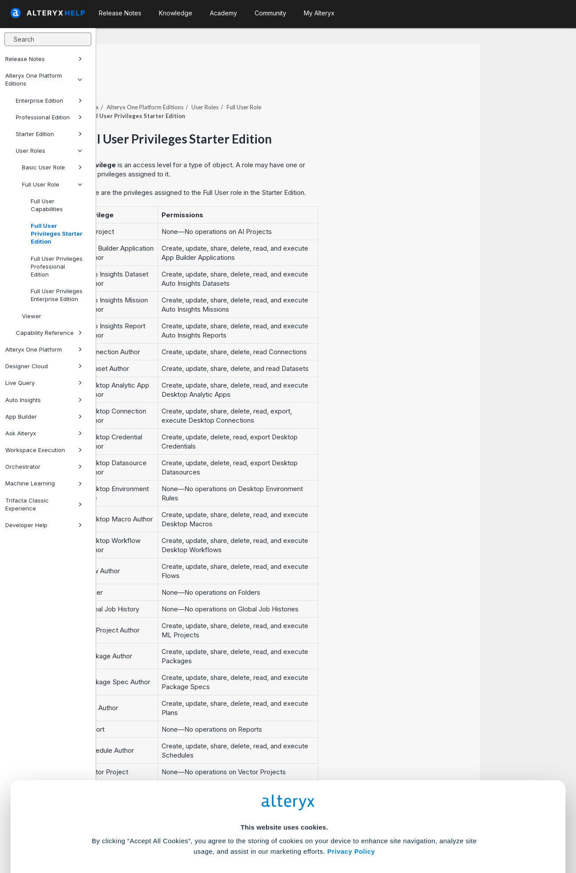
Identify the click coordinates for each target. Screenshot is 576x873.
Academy (223, 13)
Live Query (43, 382)
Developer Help (43, 524)
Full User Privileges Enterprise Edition (57, 294)
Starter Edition (49, 133)
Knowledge (175, 13)
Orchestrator (43, 466)
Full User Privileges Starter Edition (57, 233)
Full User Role (52, 184)
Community (270, 13)
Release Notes (43, 58)
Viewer (31, 316)
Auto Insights (43, 399)
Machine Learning (43, 483)
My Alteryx (319, 13)
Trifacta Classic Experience (43, 504)
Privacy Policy (351, 784)
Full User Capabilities (47, 205)
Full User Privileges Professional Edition (57, 266)
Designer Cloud (43, 366)
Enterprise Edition (49, 100)
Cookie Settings (284, 808)
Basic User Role (52, 167)
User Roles (49, 150)
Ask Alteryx (43, 433)
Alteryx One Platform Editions (43, 79)
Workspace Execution (43, 449)
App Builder (43, 416)
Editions (241, 82)
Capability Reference (49, 332)
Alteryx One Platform (43, 349)
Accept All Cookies (221, 834)
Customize (355, 834)
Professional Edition (49, 117)
